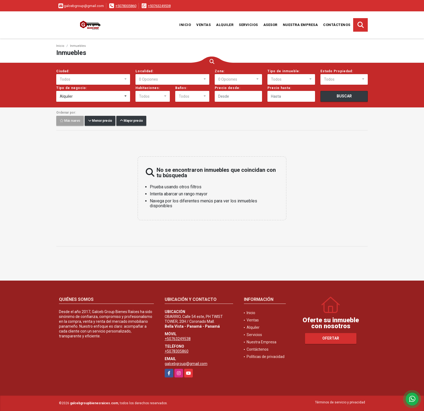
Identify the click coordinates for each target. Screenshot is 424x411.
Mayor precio (131, 121)
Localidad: (144, 71)
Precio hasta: (279, 88)
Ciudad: (62, 71)
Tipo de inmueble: (283, 71)
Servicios (248, 25)
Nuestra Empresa (300, 25)
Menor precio (100, 121)
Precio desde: (227, 88)
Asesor (270, 25)
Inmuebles (78, 46)
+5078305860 (125, 6)
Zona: (220, 71)
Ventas (203, 25)
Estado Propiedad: (336, 71)
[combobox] (93, 79)
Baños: (181, 88)
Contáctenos (336, 25)
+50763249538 (159, 6)
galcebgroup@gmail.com (186, 363)
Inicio (185, 25)
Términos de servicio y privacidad (340, 402)
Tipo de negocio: (71, 88)
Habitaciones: (147, 88)
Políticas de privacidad (265, 356)
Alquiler (224, 25)
